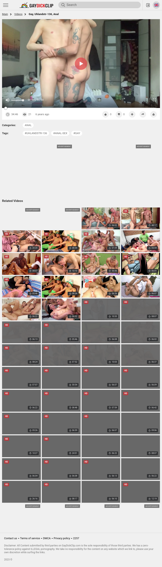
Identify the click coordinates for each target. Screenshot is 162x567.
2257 (76, 538)
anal (28, 125)
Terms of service (30, 538)
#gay (76, 133)
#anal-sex (60, 133)
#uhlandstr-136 (36, 133)
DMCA (47, 538)
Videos (18, 14)
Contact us (10, 538)
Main (5, 14)
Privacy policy (62, 538)
